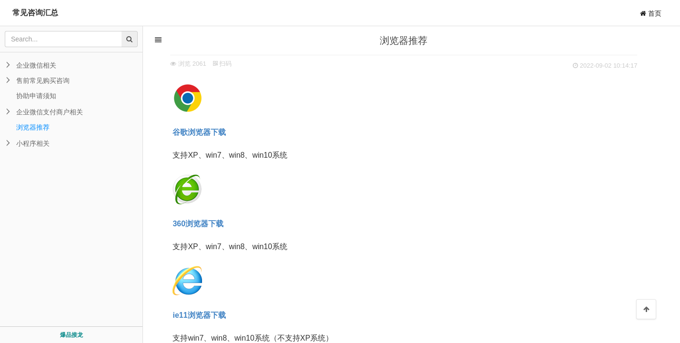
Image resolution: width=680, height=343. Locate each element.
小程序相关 (33, 143)
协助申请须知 (36, 96)
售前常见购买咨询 (43, 80)
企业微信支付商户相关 (49, 112)
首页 (650, 13)
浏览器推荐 (33, 127)
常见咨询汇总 (35, 13)
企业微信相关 (36, 65)
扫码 (225, 63)
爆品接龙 (71, 335)
